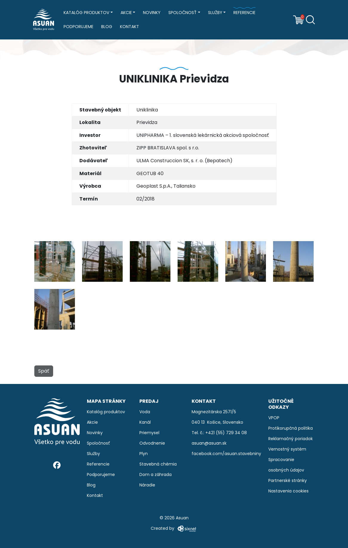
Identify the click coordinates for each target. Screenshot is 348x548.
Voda (144, 412)
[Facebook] (57, 465)
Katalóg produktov (86, 13)
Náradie (147, 485)
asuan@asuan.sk (209, 443)
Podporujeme (78, 27)
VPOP (273, 418)
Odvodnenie (152, 443)
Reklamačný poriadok (290, 439)
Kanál (145, 422)
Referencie (244, 13)
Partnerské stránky (287, 480)
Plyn (143, 454)
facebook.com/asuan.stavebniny (226, 454)
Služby (215, 13)
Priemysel (149, 433)
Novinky (152, 13)
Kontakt (129, 27)
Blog (106, 27)
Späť (43, 371)
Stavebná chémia (158, 464)
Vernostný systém (287, 449)
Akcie (126, 13)
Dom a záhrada (155, 474)
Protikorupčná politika (290, 428)
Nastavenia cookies (288, 491)
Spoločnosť (182, 13)
